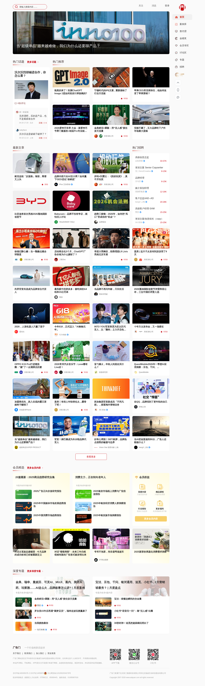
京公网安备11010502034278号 (59, 673)
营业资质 (52, 653)
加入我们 (40, 653)
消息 (154, 5)
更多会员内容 (151, 519)
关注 (141, 5)
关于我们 (17, 653)
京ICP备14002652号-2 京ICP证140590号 (30, 673)
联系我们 (28, 653)
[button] (166, 546)
